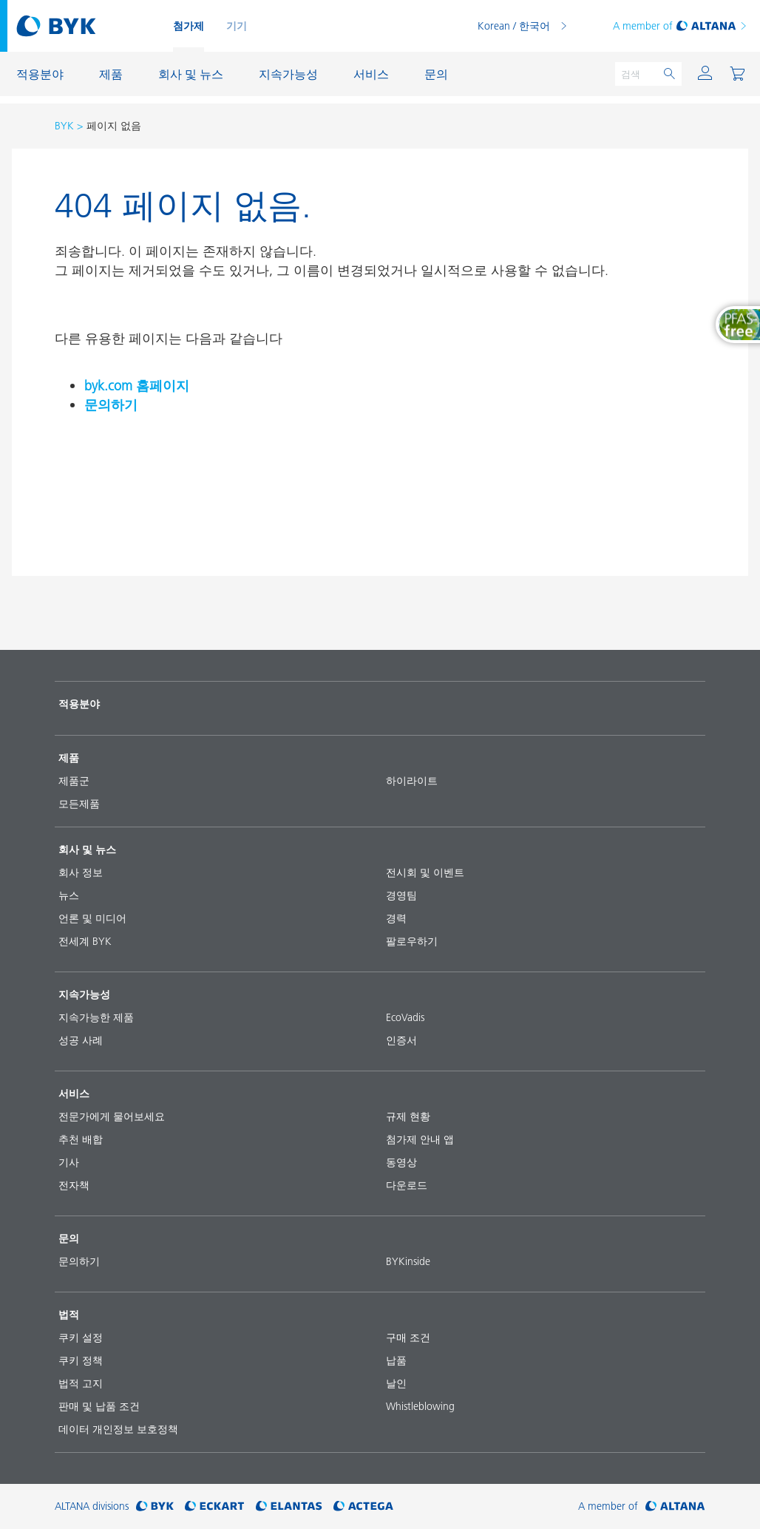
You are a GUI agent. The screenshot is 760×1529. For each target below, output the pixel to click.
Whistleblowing (420, 1406)
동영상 (401, 1162)
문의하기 (111, 404)
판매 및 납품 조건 (99, 1406)
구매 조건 (408, 1337)
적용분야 (79, 704)
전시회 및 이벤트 (425, 872)
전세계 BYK (85, 941)
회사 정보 (80, 872)
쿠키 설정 (80, 1337)
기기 (236, 26)
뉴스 (68, 895)
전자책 (73, 1185)
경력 (396, 918)
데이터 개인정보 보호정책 (118, 1429)
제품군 (73, 780)
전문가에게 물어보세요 (111, 1116)
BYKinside (408, 1261)
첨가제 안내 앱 (420, 1139)
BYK (64, 125)
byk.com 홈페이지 (136, 385)
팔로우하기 (412, 941)
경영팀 (401, 895)
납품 (396, 1360)
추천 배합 (80, 1139)
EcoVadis (405, 1017)
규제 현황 (408, 1116)
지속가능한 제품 (96, 1017)
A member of (680, 26)
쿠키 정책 (80, 1360)
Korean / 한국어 (514, 26)
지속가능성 (84, 994)
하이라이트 (412, 780)
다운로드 (406, 1185)
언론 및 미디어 (92, 918)
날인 (396, 1383)
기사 (68, 1162)
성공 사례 (80, 1040)
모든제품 (79, 803)
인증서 (401, 1040)
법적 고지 (80, 1383)
